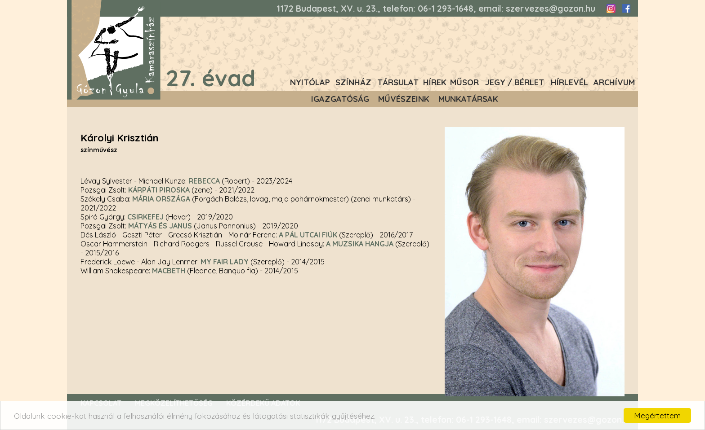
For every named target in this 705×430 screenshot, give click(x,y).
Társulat (398, 82)
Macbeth (168, 270)
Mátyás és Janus (160, 225)
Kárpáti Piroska (159, 189)
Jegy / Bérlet (514, 82)
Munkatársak (468, 99)
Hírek (434, 82)
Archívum (614, 82)
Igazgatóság (340, 99)
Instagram (611, 8)
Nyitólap (310, 82)
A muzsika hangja (359, 243)
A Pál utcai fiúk (308, 234)
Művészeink (403, 99)
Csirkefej (145, 216)
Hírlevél (569, 82)
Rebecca (204, 180)
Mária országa (161, 198)
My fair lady (225, 261)
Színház (353, 82)
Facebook (625, 8)
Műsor (464, 82)
